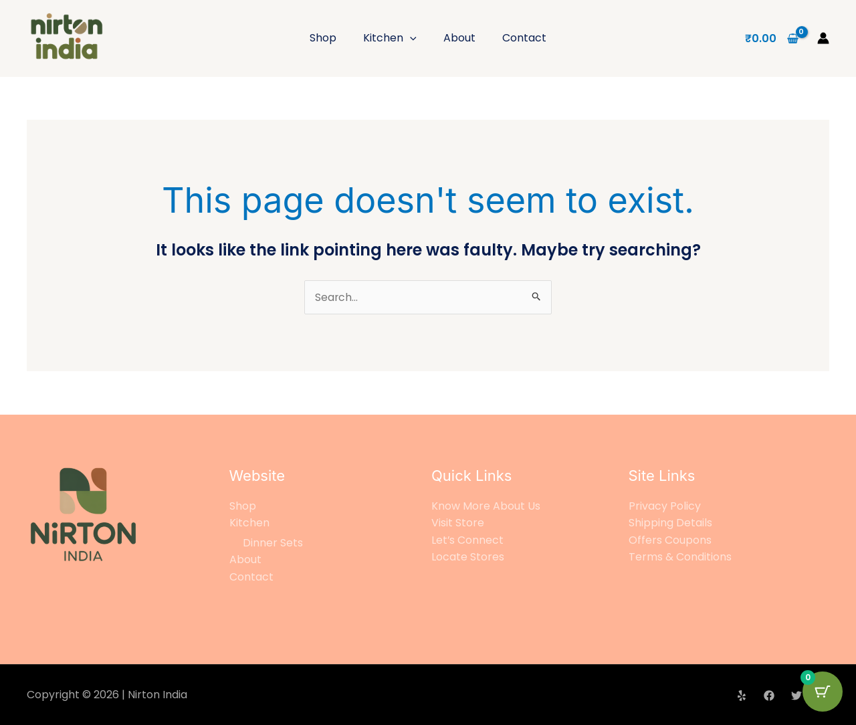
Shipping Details (670, 523)
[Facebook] (769, 695)
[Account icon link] (823, 38)
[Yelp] (741, 695)
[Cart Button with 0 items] (822, 691)
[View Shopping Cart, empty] (771, 38)
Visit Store (457, 523)
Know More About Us (485, 506)
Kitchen (390, 37)
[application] (410, 37)
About (459, 37)
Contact (524, 37)
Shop (323, 37)
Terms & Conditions (680, 557)
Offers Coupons (670, 540)
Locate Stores (467, 557)
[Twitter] (796, 695)
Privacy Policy (665, 506)
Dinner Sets (273, 542)
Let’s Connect (467, 540)
